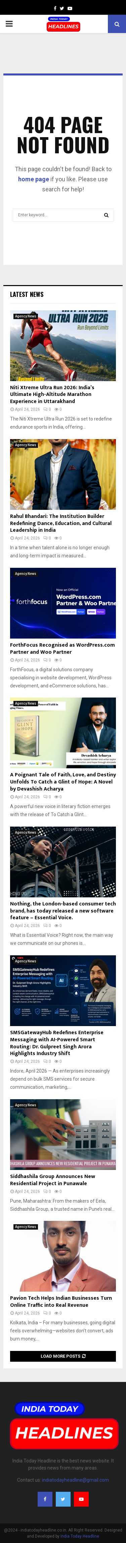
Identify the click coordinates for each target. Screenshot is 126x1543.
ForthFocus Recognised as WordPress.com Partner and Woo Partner (62, 649)
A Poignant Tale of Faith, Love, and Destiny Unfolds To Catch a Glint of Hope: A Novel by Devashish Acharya (63, 782)
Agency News (25, 316)
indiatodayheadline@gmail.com (75, 1480)
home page (33, 179)
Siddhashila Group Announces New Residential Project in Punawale (52, 1180)
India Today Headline (79, 1536)
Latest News (26, 294)
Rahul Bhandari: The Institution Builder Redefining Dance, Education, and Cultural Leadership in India (61, 523)
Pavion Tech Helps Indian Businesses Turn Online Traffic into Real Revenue (61, 1302)
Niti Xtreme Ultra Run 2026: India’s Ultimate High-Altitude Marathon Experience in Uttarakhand (52, 394)
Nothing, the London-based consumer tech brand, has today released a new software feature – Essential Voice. (63, 911)
